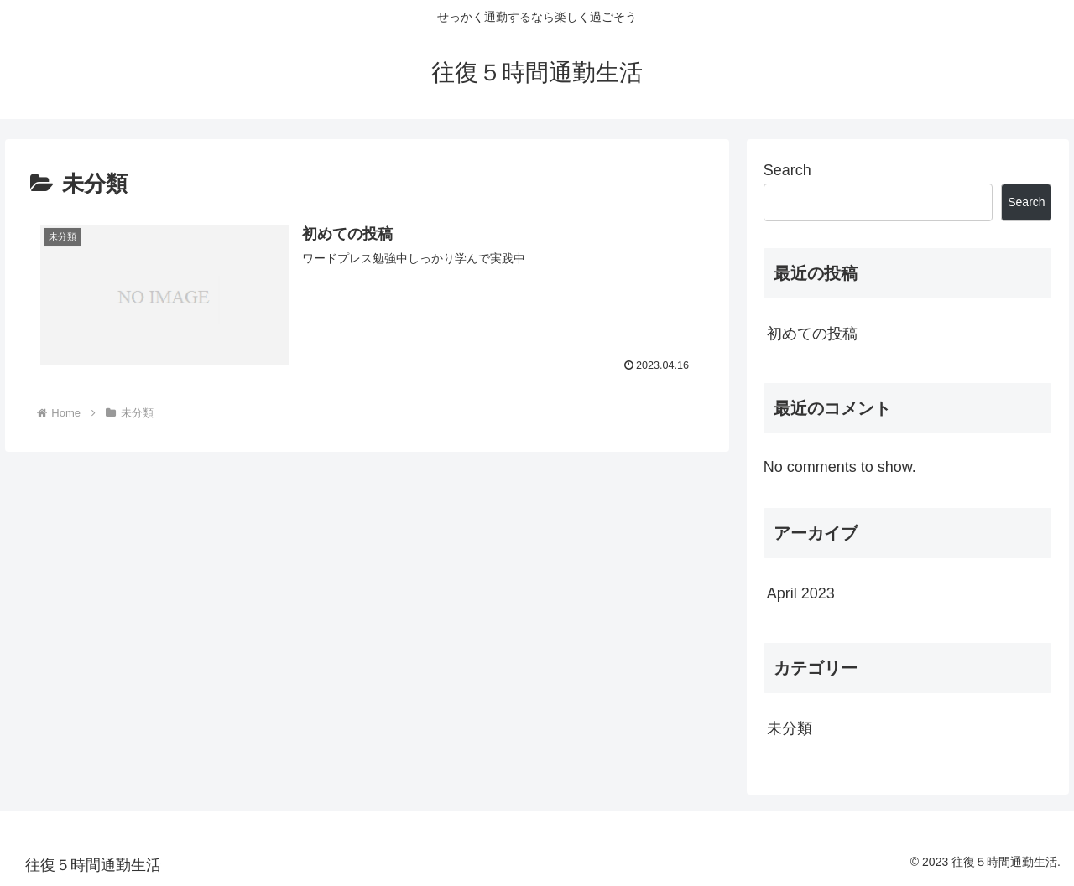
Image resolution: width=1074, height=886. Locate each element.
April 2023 (801, 593)
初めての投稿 (812, 333)
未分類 (789, 728)
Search (787, 170)
